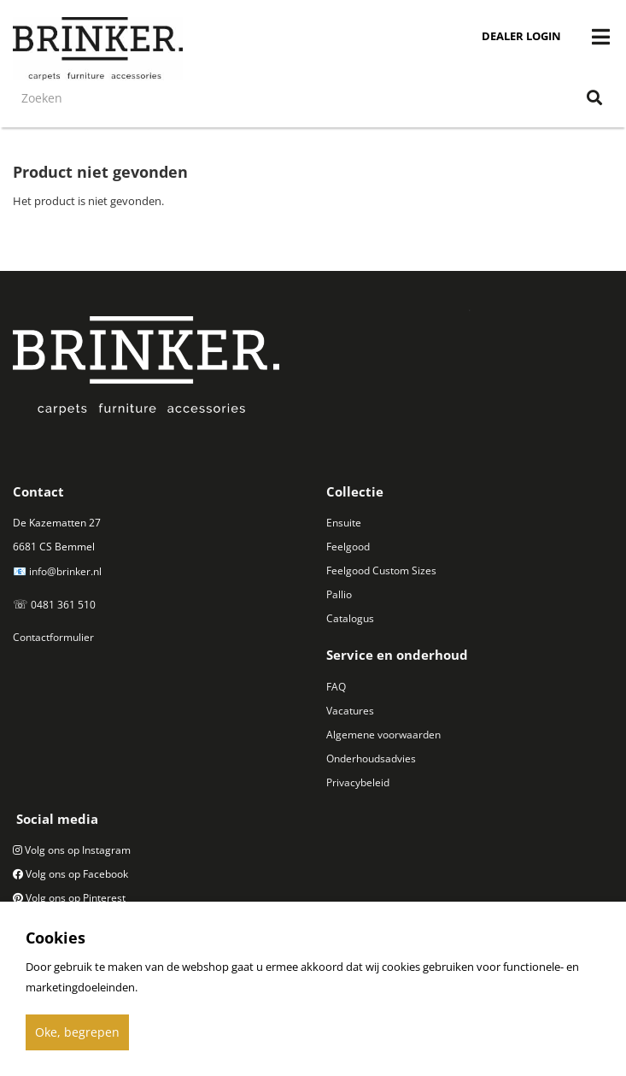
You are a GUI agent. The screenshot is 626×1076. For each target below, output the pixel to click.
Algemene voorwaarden (383, 734)
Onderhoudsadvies (371, 758)
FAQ (336, 686)
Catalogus (350, 618)
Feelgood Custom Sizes (381, 570)
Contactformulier (53, 637)
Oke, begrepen (77, 1032)
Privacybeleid (357, 782)
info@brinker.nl (65, 571)
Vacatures (350, 710)
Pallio (339, 594)
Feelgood (348, 546)
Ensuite (343, 522)
